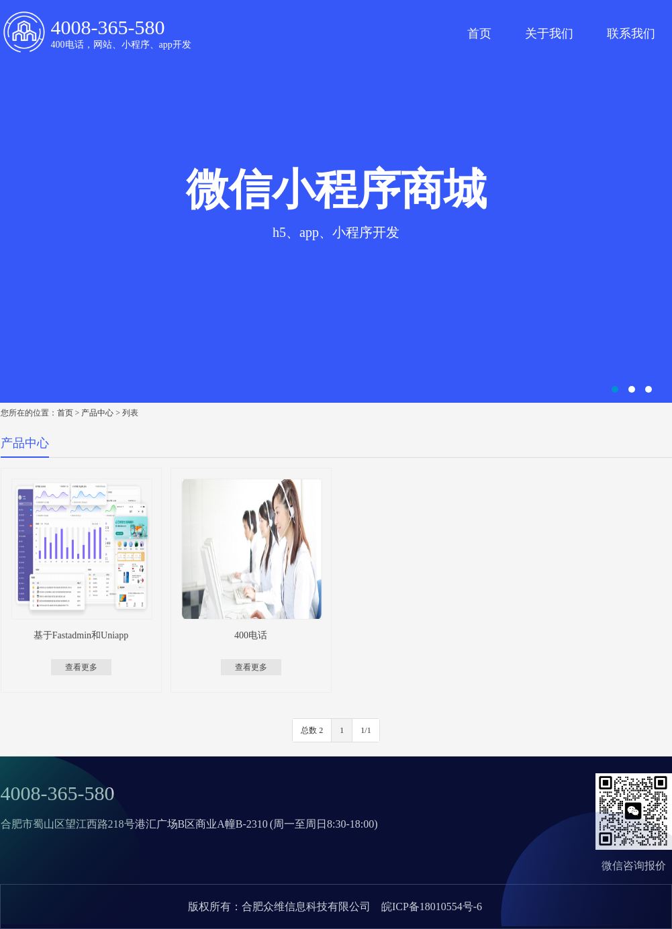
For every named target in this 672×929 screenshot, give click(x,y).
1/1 (366, 730)
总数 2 (312, 730)
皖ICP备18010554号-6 (431, 906)
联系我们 (631, 33)
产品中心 (97, 413)
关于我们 (549, 33)
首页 (479, 33)
